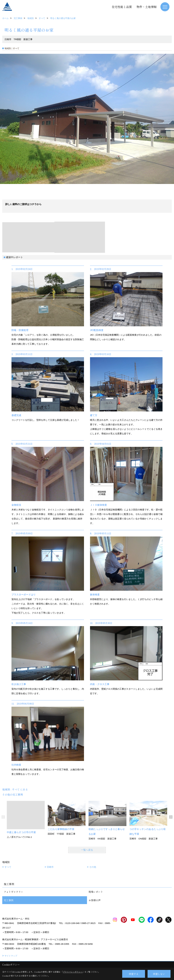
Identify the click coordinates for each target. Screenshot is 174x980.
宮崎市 (50, 867)
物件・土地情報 (147, 7)
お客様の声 (95, 900)
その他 (92, 867)
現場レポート (96, 892)
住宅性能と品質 (122, 7)
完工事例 (8, 900)
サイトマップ (11, 956)
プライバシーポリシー (72, 971)
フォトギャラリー (13, 892)
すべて (8, 867)
